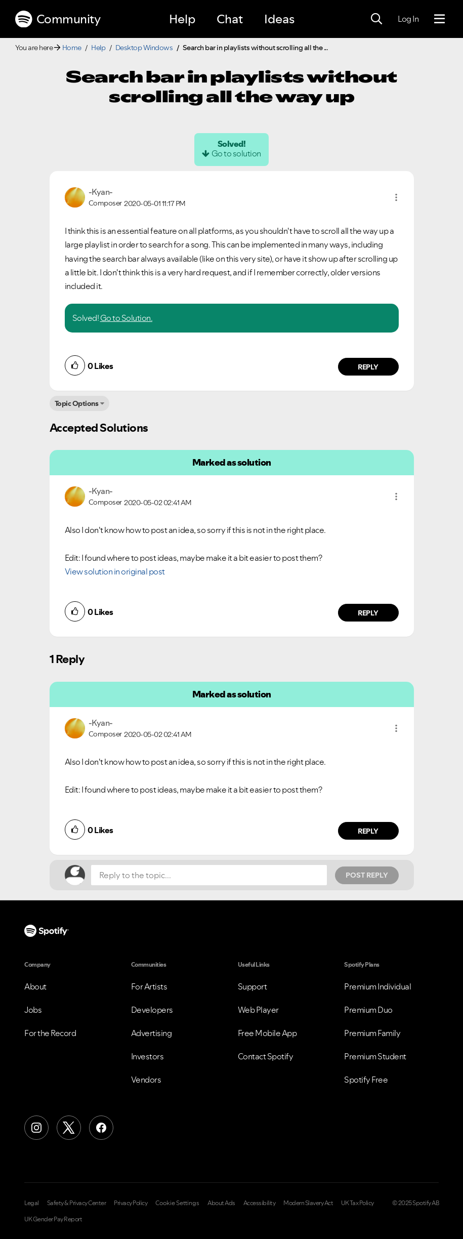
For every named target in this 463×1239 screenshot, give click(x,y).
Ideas (279, 19)
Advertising (151, 1033)
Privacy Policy (130, 1203)
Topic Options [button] (77, 403)
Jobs (32, 1009)
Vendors (146, 1079)
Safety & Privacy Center (76, 1203)
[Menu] (439, 19)
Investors (147, 1056)
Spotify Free (366, 1079)
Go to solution (236, 153)
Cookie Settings (177, 1203)
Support (252, 986)
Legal (31, 1203)
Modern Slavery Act (308, 1203)
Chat (230, 19)
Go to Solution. (126, 317)
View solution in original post (115, 571)
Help (182, 19)
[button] (396, 197)
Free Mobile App (267, 1033)
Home (71, 48)
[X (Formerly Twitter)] (69, 1128)
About (35, 986)
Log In (408, 18)
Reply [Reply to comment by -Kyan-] (368, 367)
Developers (152, 1009)
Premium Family (372, 1033)
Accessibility (259, 1203)
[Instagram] (36, 1128)
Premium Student (375, 1056)
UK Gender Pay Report (53, 1219)
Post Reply (367, 875)
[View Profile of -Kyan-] (101, 191)
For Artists (149, 986)
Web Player (258, 1009)
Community (57, 19)
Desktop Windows (144, 48)
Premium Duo (368, 1009)
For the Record (50, 1033)
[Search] (376, 19)
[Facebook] (101, 1128)
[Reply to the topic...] (209, 875)
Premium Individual (377, 986)
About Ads (221, 1203)
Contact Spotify (265, 1056)
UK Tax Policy (357, 1203)
